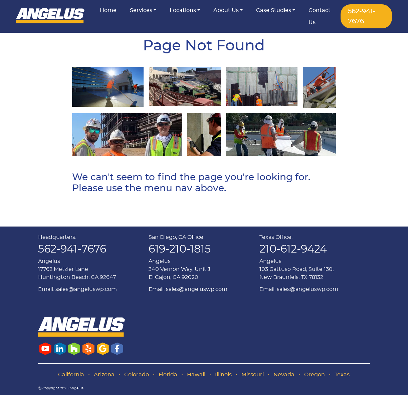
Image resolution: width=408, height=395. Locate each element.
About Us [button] (226, 10)
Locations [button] (183, 10)
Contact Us (320, 16)
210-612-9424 (293, 249)
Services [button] (141, 10)
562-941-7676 (361, 16)
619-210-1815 (180, 249)
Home (108, 10)
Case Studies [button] (273, 10)
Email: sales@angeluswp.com (77, 289)
